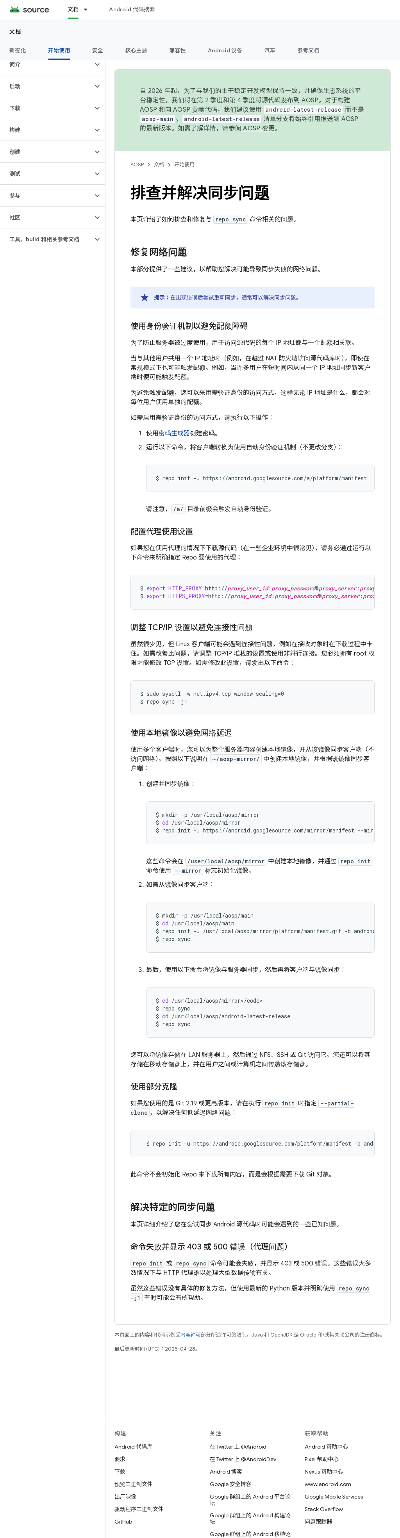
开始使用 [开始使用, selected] (59, 50)
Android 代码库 (133, 1446)
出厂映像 (125, 1496)
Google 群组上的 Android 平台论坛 (250, 1499)
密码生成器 (174, 433)
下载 (119, 1471)
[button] (46, 64)
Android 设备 (225, 50)
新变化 (17, 50)
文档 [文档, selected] (73, 9)
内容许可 (190, 1334)
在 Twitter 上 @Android (238, 1446)
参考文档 (308, 50)
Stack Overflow (324, 1509)
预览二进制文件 (133, 1484)
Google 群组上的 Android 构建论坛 (250, 1518)
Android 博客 (226, 1471)
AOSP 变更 (259, 128)
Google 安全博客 (231, 1484)
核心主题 (136, 50)
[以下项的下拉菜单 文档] (89, 9)
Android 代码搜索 (132, 9)
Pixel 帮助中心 (322, 1459)
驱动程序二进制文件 (139, 1509)
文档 (15, 31)
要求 (119, 1459)
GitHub (123, 1521)
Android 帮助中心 (326, 1446)
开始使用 (184, 164)
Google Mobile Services (334, 1496)
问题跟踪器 (318, 1521)
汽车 (270, 50)
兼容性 (177, 50)
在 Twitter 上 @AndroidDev (243, 1459)
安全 (98, 50)
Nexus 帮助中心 (324, 1471)
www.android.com (328, 1484)
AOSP (137, 164)
